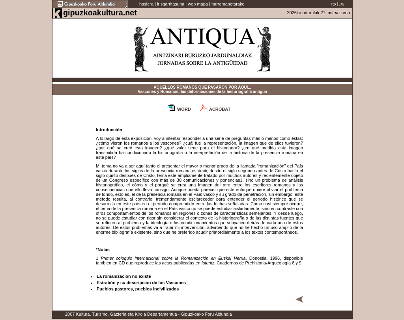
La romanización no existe (124, 276)
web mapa (198, 4)
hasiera (146, 4)
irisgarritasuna (170, 4)
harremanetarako (228, 4)
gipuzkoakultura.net (100, 12)
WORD (184, 109)
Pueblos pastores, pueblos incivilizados (138, 289)
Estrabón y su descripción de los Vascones (141, 282)
